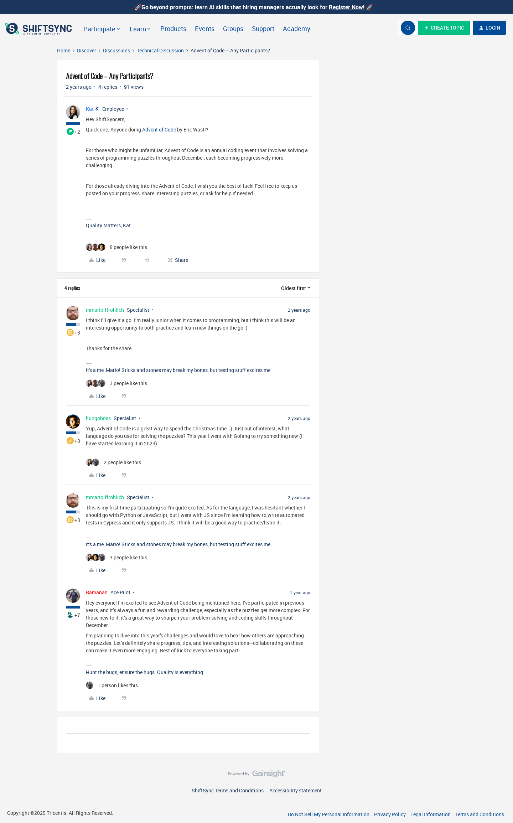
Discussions (116, 50)
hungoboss (98, 418)
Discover (86, 50)
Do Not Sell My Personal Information (328, 814)
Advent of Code (159, 129)
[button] (444, 28)
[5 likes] (116, 247)
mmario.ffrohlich (105, 309)
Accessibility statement (295, 790)
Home (63, 50)
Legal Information (430, 814)
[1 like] (112, 685)
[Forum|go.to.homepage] (39, 28)
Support (263, 28)
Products (173, 28)
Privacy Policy (390, 814)
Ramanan (97, 592)
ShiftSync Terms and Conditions (228, 790)
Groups (233, 28)
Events (204, 28)
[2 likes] (113, 462)
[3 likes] (116, 383)
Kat (90, 108)
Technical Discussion (160, 50)
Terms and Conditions (479, 814)
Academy (296, 28)
